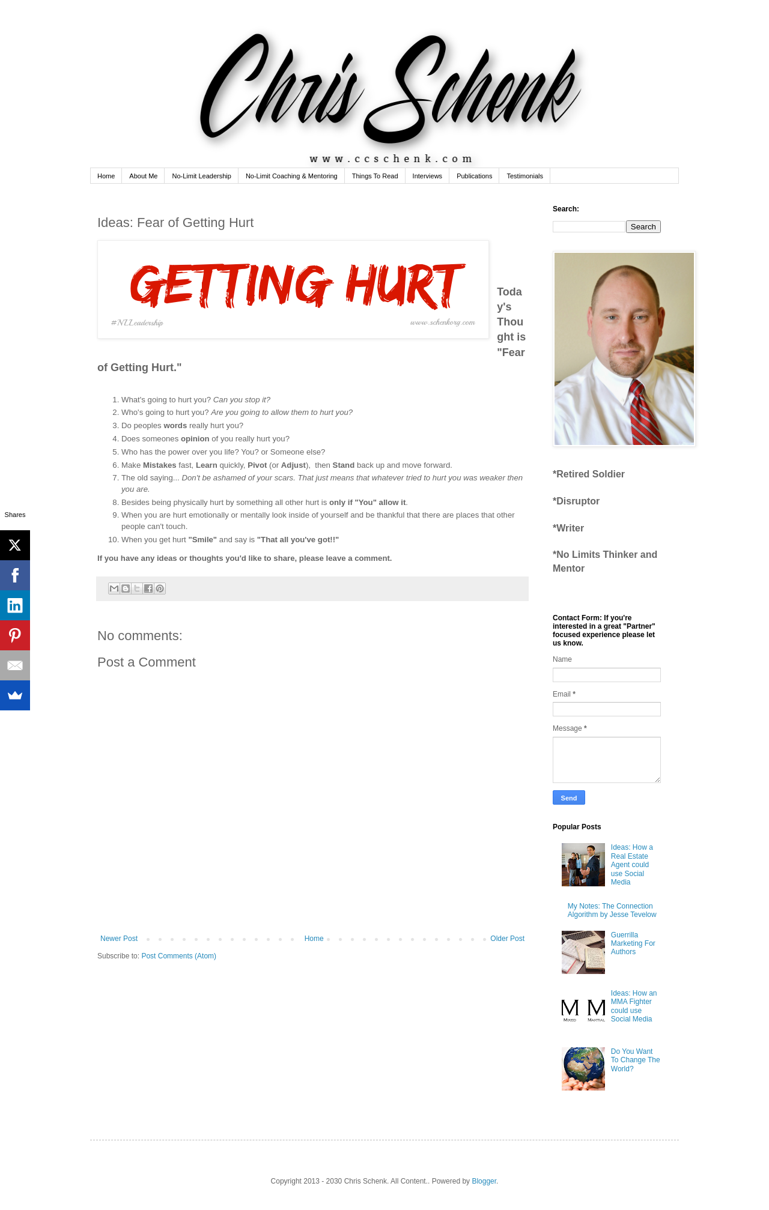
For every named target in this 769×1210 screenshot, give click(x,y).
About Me (143, 176)
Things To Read (375, 176)
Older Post (507, 938)
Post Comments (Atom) (178, 956)
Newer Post (119, 938)
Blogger (484, 1181)
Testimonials (524, 176)
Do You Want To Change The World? (635, 1060)
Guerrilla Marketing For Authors (633, 944)
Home (106, 176)
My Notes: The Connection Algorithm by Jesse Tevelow (612, 910)
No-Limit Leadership (201, 176)
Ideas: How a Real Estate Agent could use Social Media (632, 864)
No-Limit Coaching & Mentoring (292, 176)
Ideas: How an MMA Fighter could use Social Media (634, 1006)
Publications (474, 176)
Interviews (428, 176)
